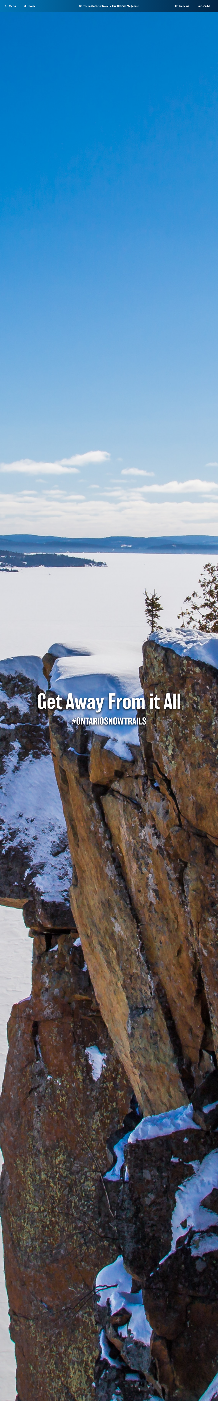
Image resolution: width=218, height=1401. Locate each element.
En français (182, 6)
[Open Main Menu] (10, 6)
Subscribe (204, 6)
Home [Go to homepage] (30, 6)
